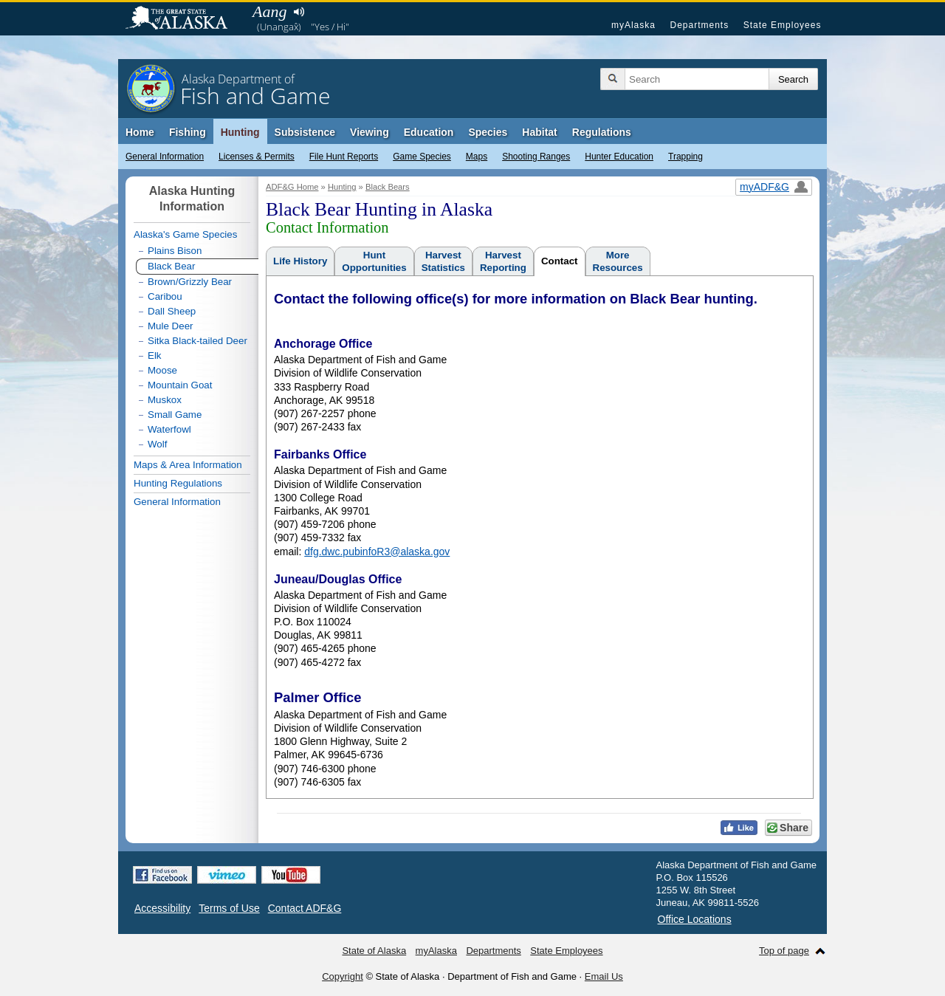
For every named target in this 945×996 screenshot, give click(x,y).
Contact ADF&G (305, 908)
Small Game (175, 414)
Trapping (685, 156)
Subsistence (305, 132)
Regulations (601, 132)
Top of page (784, 950)
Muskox (165, 399)
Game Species (422, 156)
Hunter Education (619, 156)
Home (140, 132)
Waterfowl (169, 429)
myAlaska (633, 25)
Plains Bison (175, 250)
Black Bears (387, 186)
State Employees (782, 25)
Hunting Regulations (178, 483)
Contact (559, 261)
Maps (476, 156)
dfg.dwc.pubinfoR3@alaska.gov (377, 551)
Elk (155, 355)
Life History (300, 261)
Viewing (369, 132)
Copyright (342, 976)
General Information (165, 156)
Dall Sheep (172, 311)
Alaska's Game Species (185, 234)
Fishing (187, 132)
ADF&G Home (292, 186)
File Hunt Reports (343, 156)
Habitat (539, 132)
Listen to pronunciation (298, 11)
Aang (269, 11)
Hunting (240, 132)
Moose (162, 370)
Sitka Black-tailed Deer (197, 340)
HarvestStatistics (443, 261)
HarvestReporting (503, 261)
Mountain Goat (180, 385)
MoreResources (618, 261)
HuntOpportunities (374, 261)
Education (429, 132)
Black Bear (171, 266)
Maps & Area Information (188, 464)
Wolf (157, 444)
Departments (699, 25)
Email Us (604, 976)
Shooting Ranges (536, 156)
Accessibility (162, 908)
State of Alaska (184, 19)
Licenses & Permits (257, 156)
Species (487, 132)
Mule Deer (170, 326)
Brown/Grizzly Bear (190, 281)
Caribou (165, 296)
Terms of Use (229, 908)
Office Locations (695, 919)
